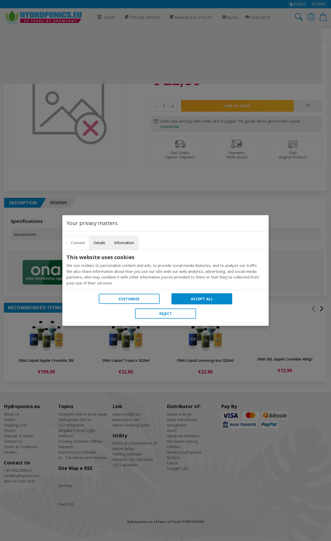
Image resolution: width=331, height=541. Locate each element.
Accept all (202, 298)
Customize (129, 298)
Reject (165, 313)
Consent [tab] (78, 242)
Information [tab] (124, 242)
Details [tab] (99, 242)
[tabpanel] (165, 270)
